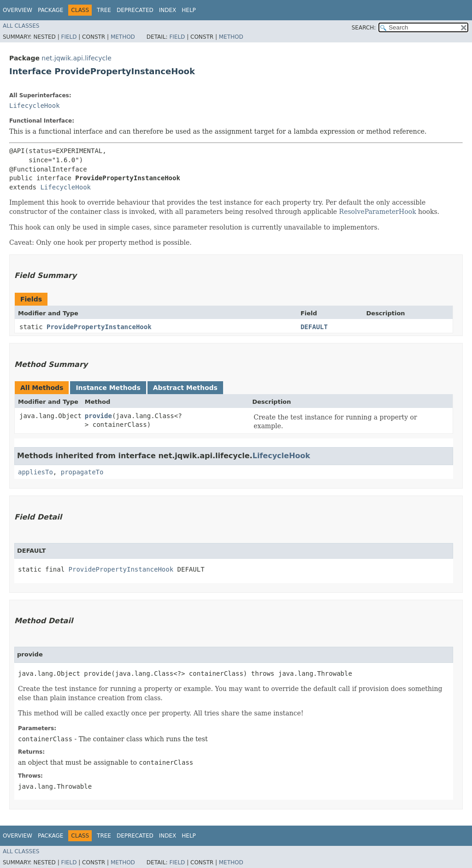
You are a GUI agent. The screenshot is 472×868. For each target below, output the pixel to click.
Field (69, 37)
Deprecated (135, 10)
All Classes (21, 26)
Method (123, 37)
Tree (104, 10)
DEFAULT (314, 327)
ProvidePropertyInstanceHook (99, 327)
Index (168, 10)
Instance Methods (108, 387)
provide (98, 415)
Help (189, 10)
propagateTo (82, 472)
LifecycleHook (34, 105)
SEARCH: (364, 27)
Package (50, 10)
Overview (17, 10)
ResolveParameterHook (377, 211)
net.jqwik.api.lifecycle (76, 58)
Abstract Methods (185, 387)
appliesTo (35, 472)
